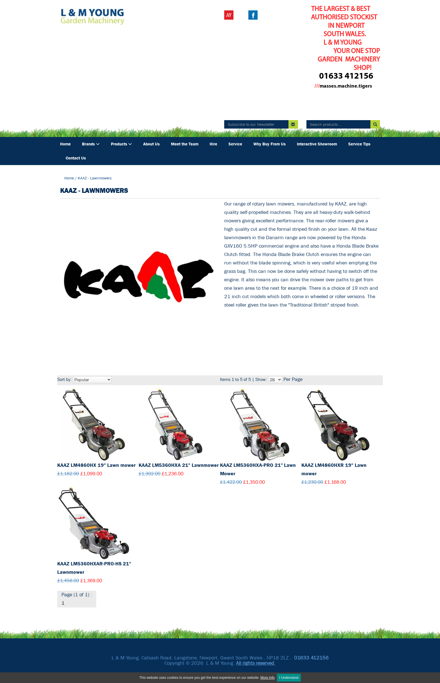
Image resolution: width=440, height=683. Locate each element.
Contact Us (76, 158)
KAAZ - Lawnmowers (95, 178)
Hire (213, 144)
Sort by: (64, 379)
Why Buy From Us (269, 144)
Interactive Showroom (317, 144)
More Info (267, 678)
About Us (151, 144)
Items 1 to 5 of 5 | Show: (243, 379)
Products (121, 144)
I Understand (289, 678)
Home (65, 144)
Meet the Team (184, 144)
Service (235, 144)
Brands (91, 144)
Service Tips (359, 144)
